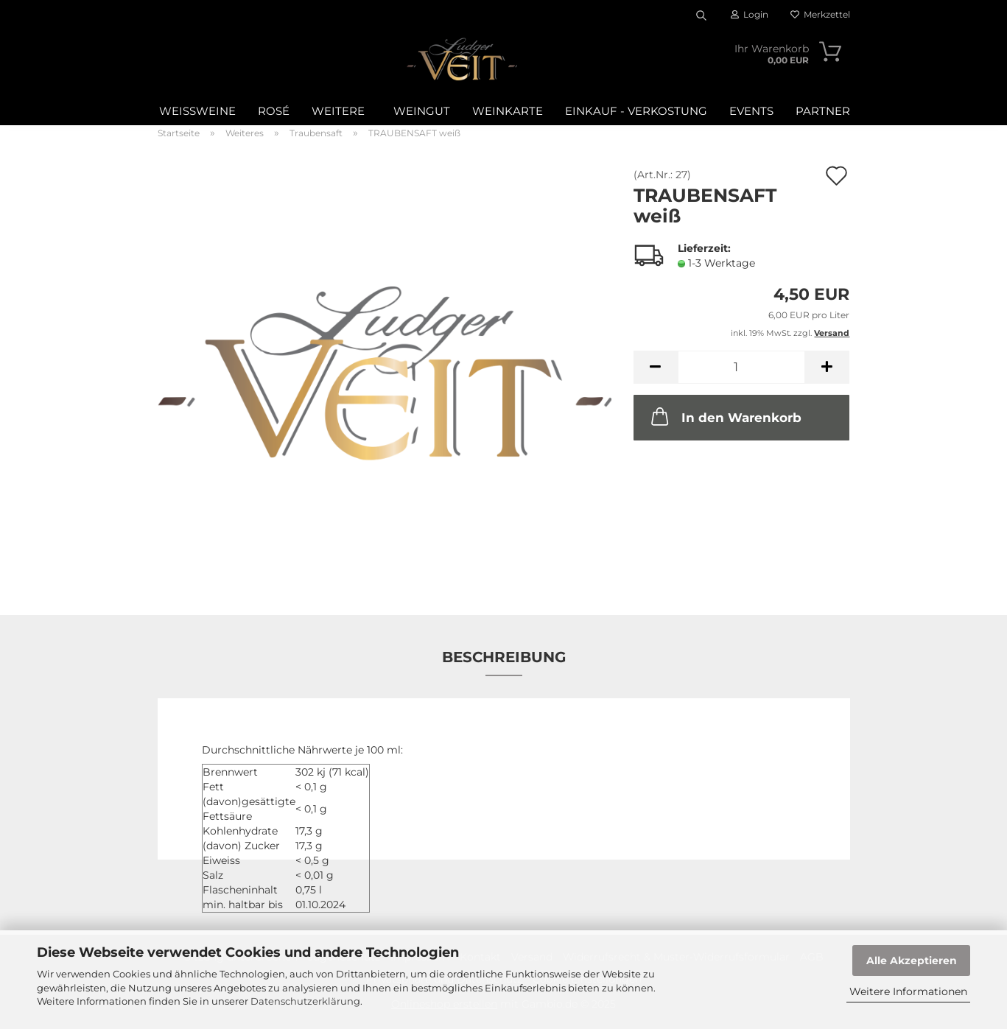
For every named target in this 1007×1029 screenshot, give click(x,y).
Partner (823, 111)
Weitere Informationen (908, 991)
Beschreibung (504, 657)
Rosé (274, 111)
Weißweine (197, 111)
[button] (656, 367)
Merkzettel (820, 14)
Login (749, 14)
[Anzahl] (741, 367)
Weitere (338, 111)
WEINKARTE (507, 111)
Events (751, 111)
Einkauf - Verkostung (636, 111)
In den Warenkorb (724, 416)
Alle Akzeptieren (911, 960)
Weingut (421, 111)
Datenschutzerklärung (305, 1001)
